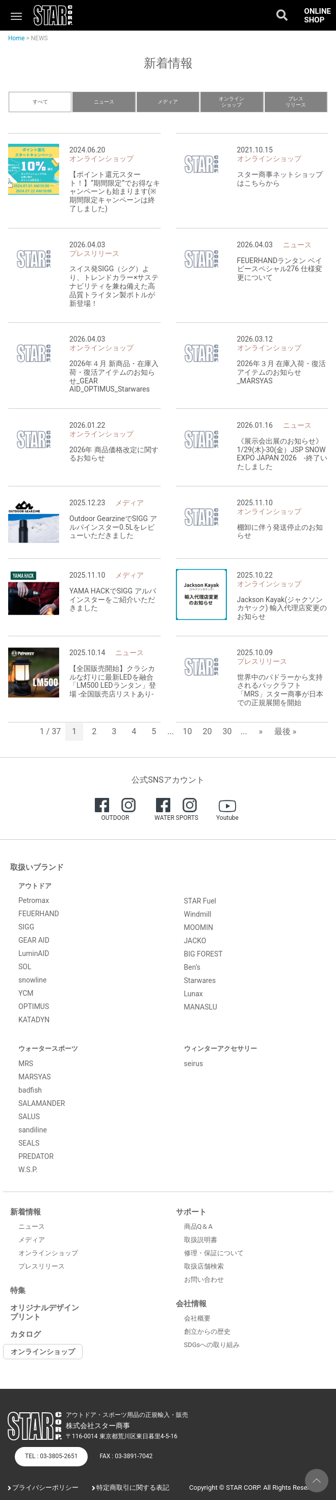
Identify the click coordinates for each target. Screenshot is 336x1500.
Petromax (33, 900)
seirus (193, 1063)
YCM (26, 993)
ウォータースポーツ (48, 1048)
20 (207, 731)
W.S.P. (28, 1170)
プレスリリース (296, 102)
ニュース (104, 102)
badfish (30, 1090)
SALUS (29, 1117)
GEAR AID (33, 940)
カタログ (25, 1334)
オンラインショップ (231, 102)
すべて (40, 102)
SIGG (26, 927)
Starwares (200, 980)
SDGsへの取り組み (212, 1345)
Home (16, 38)
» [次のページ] (261, 731)
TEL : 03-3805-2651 (51, 1456)
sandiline (32, 1130)
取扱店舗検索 (204, 1266)
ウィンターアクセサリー (220, 1048)
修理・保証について (214, 1253)
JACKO (195, 941)
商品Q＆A (198, 1226)
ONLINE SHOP (317, 15)
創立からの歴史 (207, 1331)
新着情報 (25, 1212)
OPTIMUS (33, 1006)
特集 (17, 1290)
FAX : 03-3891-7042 (125, 1456)
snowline (32, 980)
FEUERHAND (38, 914)
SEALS (28, 1143)
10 (187, 731)
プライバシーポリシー (45, 1487)
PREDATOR (36, 1156)
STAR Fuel (200, 901)
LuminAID (33, 953)
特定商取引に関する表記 (132, 1487)
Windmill (198, 914)
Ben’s (192, 967)
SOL (24, 967)
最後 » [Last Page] (285, 731)
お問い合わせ (204, 1279)
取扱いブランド (37, 867)
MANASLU (200, 1007)
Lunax (193, 994)
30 (227, 731)
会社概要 (197, 1318)
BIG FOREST (203, 954)
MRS (25, 1063)
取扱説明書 (200, 1240)
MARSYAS (34, 1077)
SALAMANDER (41, 1103)
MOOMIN (199, 927)
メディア (168, 102)
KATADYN (33, 1020)
